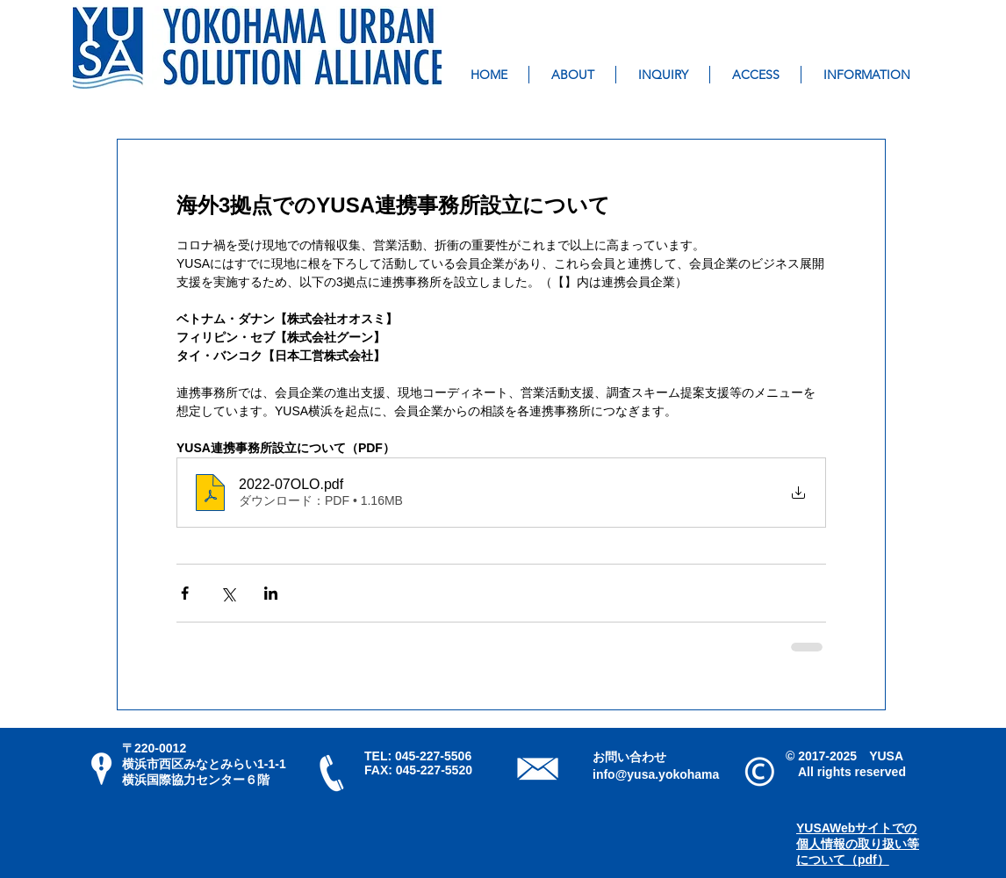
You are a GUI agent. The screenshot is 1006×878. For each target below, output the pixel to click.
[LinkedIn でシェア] (270, 593)
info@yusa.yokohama (656, 774)
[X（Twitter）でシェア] (227, 593)
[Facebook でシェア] (184, 593)
